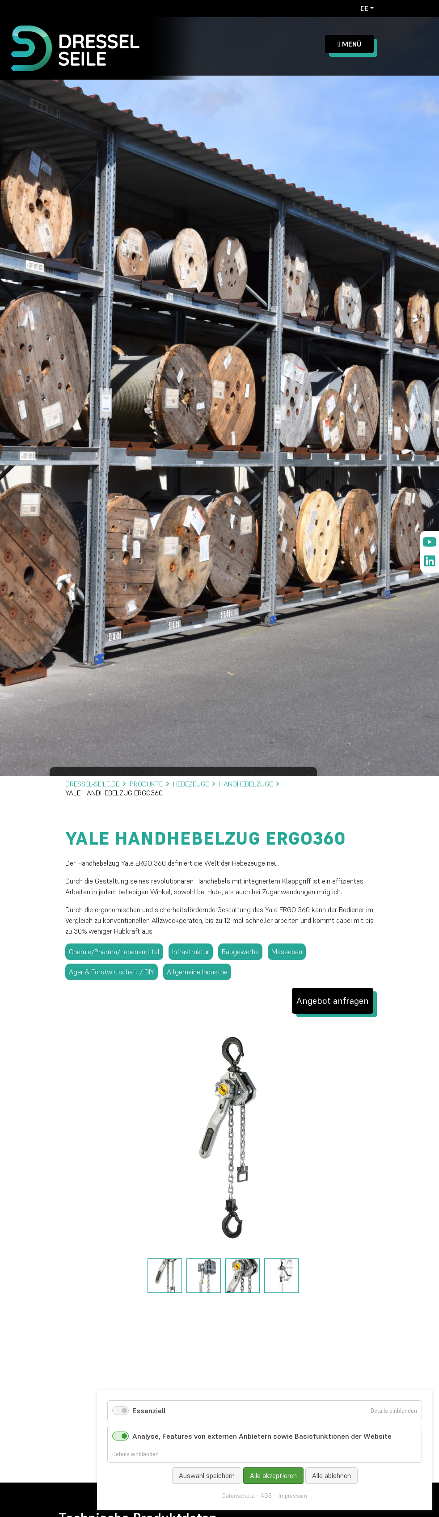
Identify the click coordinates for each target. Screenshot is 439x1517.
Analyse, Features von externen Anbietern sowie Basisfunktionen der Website (262, 1436)
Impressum (293, 1496)
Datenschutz (238, 1496)
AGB (266, 1496)
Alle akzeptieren (273, 1475)
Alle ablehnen (331, 1475)
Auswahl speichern (207, 1475)
